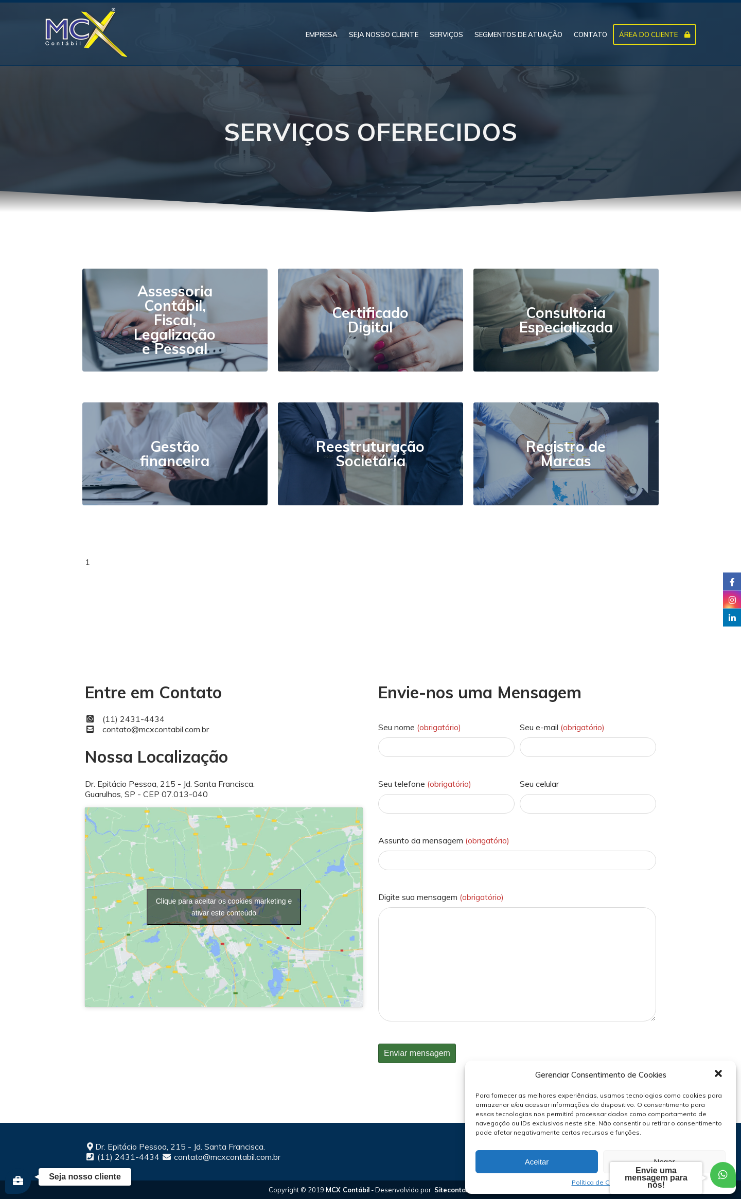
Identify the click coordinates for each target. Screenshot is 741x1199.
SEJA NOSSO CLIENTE (383, 34)
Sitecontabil (453, 1190)
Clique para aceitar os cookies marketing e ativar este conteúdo (224, 907)
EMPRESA (322, 34)
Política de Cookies (601, 1182)
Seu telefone (424, 784)
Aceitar (537, 1161)
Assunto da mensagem (443, 840)
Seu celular (539, 784)
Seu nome (419, 727)
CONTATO (590, 34)
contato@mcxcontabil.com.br (155, 729)
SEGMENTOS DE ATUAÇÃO (518, 34)
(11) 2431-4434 (133, 719)
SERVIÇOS (446, 34)
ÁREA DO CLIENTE (654, 34)
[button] (719, 1074)
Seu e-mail (562, 727)
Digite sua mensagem (441, 897)
